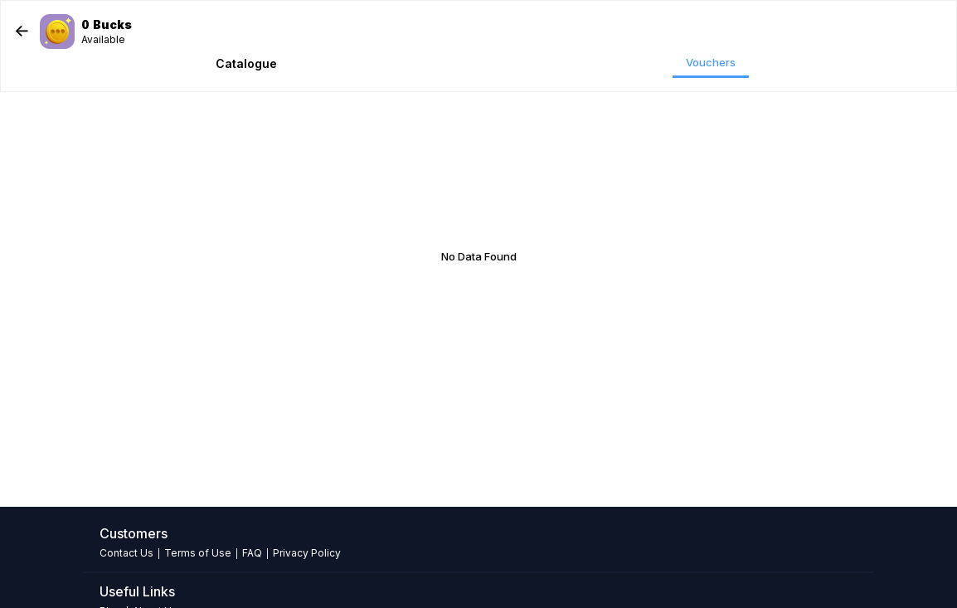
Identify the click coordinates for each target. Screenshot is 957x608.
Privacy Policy (307, 553)
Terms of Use (197, 553)
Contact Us (126, 553)
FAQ (252, 553)
